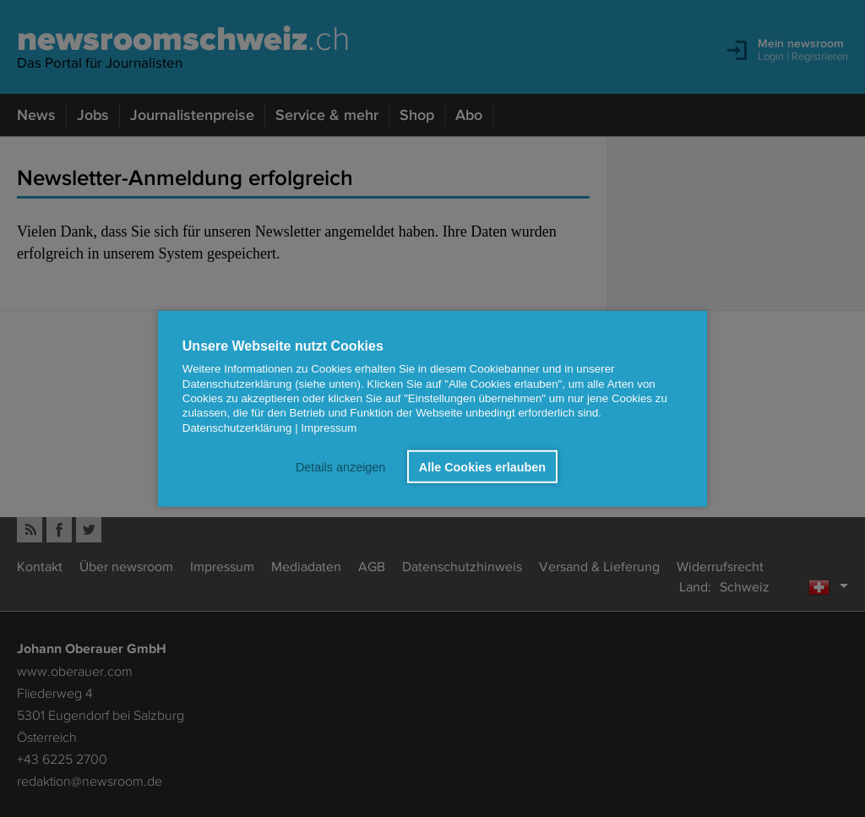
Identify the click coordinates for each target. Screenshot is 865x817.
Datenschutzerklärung (237, 427)
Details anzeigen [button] (340, 466)
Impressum (328, 427)
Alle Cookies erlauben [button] (482, 466)
